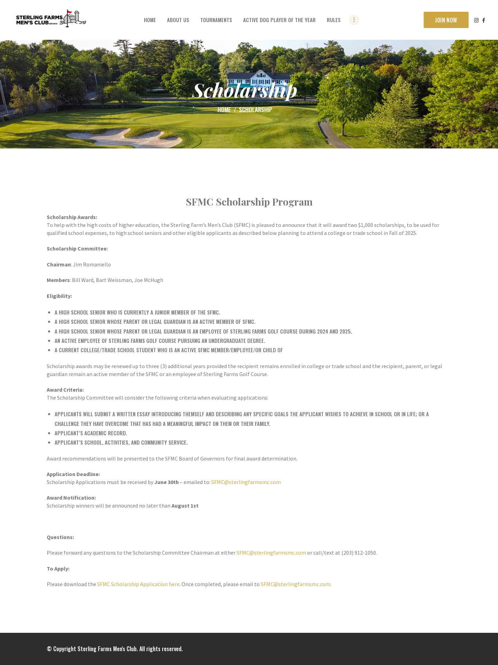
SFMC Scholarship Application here (138, 584)
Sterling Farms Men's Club (107, 649)
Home (224, 109)
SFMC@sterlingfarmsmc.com (246, 482)
